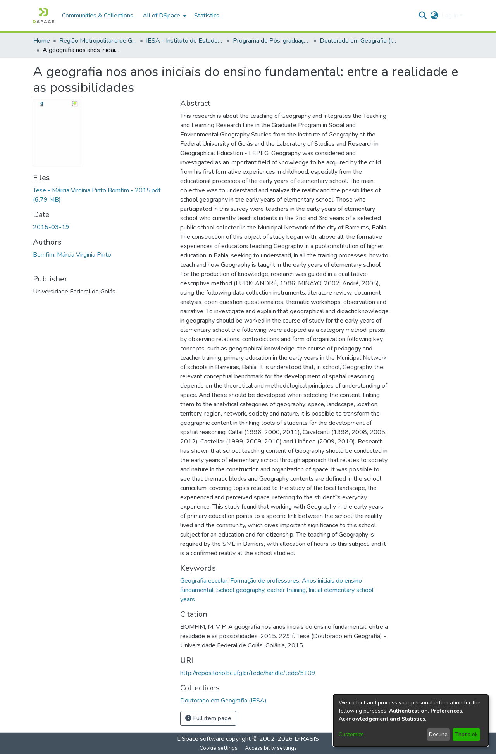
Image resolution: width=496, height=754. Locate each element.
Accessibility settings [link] (271, 748)
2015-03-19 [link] (51, 227)
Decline (438, 734)
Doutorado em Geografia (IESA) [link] (358, 40)
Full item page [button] (208, 718)
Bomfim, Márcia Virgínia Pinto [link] (72, 254)
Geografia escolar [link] (203, 580)
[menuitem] (163, 15)
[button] (43, 15)
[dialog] (410, 720)
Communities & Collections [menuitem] (97, 15)
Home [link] (41, 40)
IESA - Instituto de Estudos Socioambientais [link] (185, 40)
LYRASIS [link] (306, 739)
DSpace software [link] (200, 739)
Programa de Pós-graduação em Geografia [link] (271, 40)
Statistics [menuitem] (206, 15)
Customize (351, 734)
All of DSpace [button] (161, 15)
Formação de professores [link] (264, 580)
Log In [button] (450, 15)
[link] (223, 700)
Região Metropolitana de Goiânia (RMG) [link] (98, 40)
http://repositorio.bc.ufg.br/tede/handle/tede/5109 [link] (247, 673)
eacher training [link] (286, 590)
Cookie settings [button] (219, 748)
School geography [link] (240, 590)
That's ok (466, 734)
